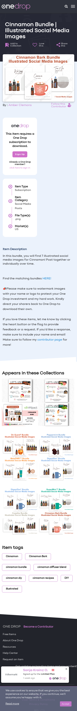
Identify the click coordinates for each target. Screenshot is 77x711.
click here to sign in (20, 168)
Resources (9, 647)
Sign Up (20, 154)
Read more (12, 704)
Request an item (13, 659)
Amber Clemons (20, 105)
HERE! (47, 278)
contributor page (49, 339)
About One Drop (13, 640)
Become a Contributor (38, 627)
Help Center (10, 653)
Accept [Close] (66, 703)
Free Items (9, 634)
